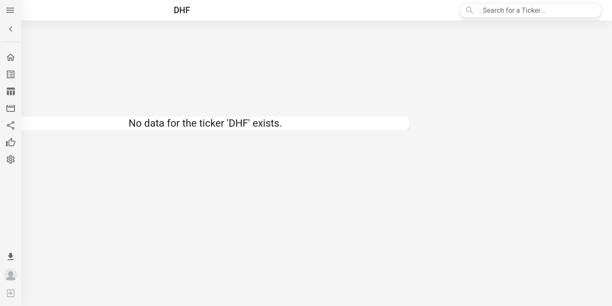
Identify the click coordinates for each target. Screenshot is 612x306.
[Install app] (10, 256)
